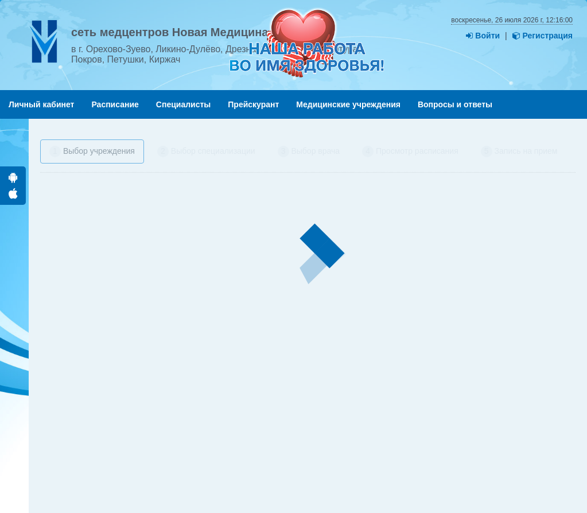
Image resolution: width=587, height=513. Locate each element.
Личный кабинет (41, 104)
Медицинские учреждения (348, 104)
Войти (483, 35)
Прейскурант (253, 104)
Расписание (114, 104)
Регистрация (542, 35)
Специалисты (183, 104)
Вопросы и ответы (455, 104)
